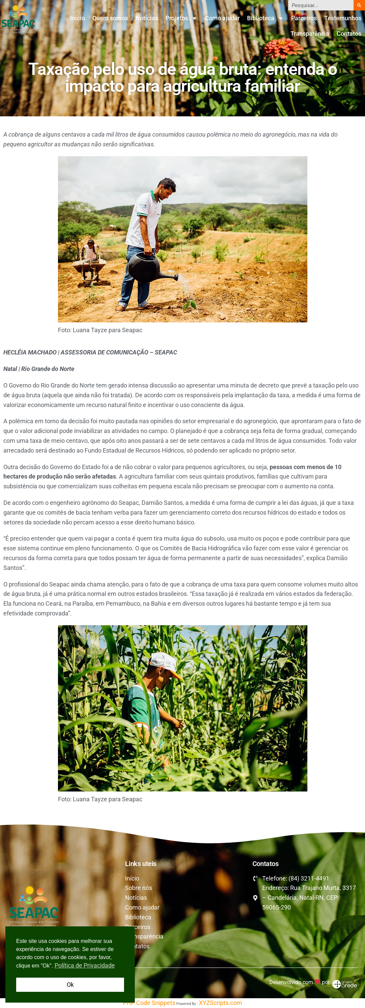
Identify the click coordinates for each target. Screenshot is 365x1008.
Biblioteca (265, 18)
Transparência (310, 33)
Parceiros (304, 18)
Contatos (349, 33)
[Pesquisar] (359, 5)
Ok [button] (70, 984)
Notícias (146, 18)
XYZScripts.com (220, 1002)
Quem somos (110, 18)
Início (77, 18)
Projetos (181, 18)
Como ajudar (222, 18)
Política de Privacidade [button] (85, 965)
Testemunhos (342, 18)
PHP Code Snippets (149, 1002)
